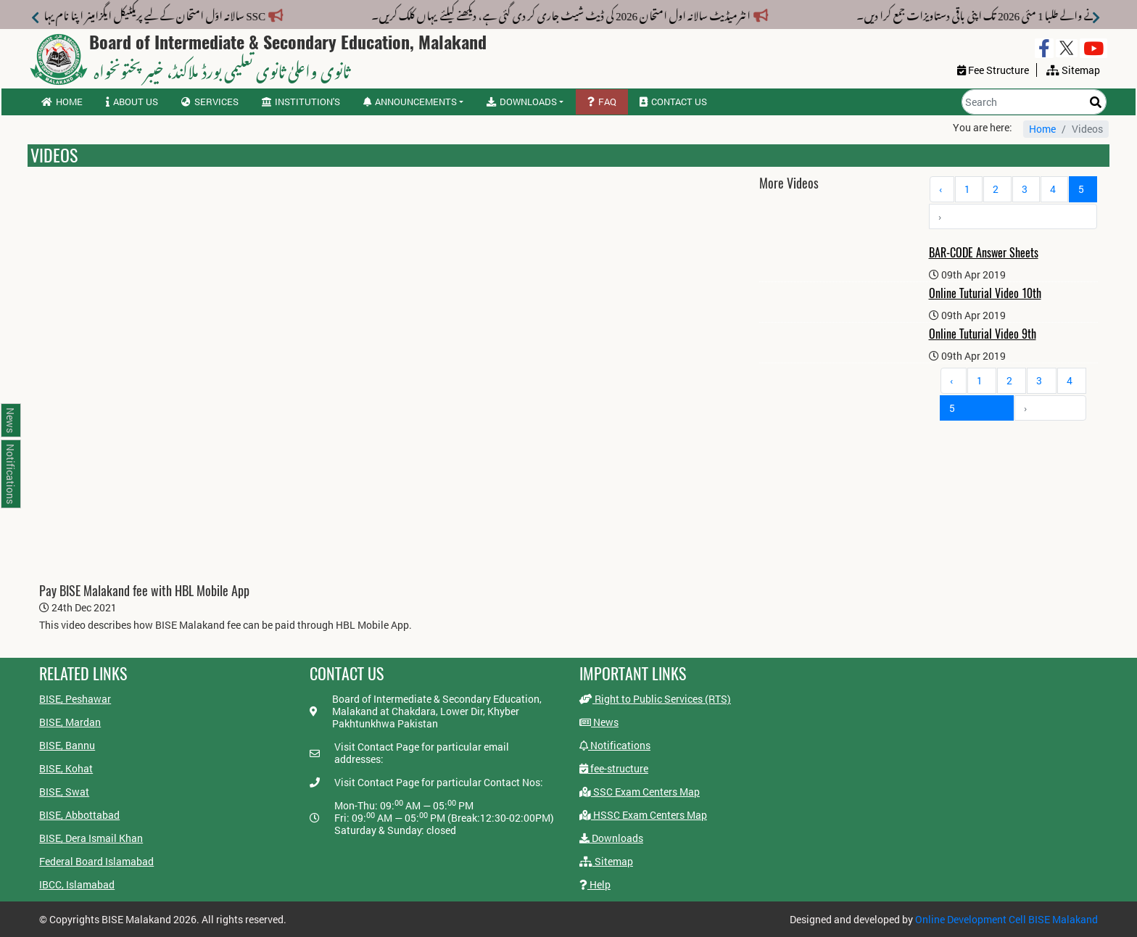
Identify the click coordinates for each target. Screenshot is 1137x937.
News (599, 722)
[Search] (1034, 102)
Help (595, 884)
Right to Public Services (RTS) (655, 699)
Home (62, 101)
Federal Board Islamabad (96, 861)
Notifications (614, 745)
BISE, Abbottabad (79, 815)
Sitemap (606, 861)
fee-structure (613, 768)
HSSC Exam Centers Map (643, 815)
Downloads (611, 838)
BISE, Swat (64, 791)
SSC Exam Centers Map (639, 791)
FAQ (601, 101)
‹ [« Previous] (940, 189)
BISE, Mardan (70, 722)
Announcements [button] (410, 101)
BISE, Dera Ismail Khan (91, 838)
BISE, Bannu (67, 745)
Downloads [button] (522, 101)
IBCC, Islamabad (77, 884)
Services (210, 101)
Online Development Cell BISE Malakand (1006, 919)
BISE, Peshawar (75, 699)
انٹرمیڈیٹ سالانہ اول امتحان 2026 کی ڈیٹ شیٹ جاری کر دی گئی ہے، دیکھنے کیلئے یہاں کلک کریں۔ (550, 13)
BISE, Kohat (66, 768)
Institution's (301, 101)
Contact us (673, 101)
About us (132, 101)
